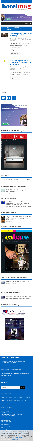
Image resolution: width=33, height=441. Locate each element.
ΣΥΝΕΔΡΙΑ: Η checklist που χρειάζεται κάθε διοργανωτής (17, 190)
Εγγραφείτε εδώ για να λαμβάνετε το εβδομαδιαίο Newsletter (16, 179)
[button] (27, 23)
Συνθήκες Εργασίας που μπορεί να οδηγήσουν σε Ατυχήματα (20, 62)
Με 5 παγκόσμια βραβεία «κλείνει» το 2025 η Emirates (17, 282)
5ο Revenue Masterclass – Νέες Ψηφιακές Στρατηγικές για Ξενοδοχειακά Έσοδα (18, 297)
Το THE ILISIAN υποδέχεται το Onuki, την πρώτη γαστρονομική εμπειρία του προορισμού (18, 218)
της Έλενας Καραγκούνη (18, 38)
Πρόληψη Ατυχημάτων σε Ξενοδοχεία (21, 34)
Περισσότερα (15, 53)
